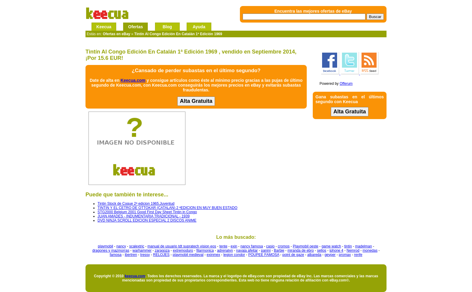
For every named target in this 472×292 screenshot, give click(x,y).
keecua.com (135, 276)
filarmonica (205, 250)
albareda (314, 255)
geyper (330, 255)
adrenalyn (225, 250)
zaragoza (162, 250)
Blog (167, 26)
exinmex (213, 255)
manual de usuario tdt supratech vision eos (182, 246)
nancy (121, 246)
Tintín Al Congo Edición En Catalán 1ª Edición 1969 (178, 34)
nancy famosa (252, 246)
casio (270, 246)
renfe (358, 255)
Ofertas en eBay (116, 34)
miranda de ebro (300, 250)
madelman (363, 246)
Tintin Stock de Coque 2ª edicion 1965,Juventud (136, 203)
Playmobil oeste (305, 246)
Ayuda (199, 26)
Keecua (103, 26)
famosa (115, 255)
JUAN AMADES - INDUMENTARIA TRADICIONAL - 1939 (144, 216)
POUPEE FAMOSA (263, 255)
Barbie (279, 250)
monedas (370, 250)
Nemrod (352, 250)
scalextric (136, 246)
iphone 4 (336, 250)
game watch (331, 246)
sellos (321, 250)
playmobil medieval (188, 255)
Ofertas (135, 26)
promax (345, 255)
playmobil (105, 246)
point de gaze (293, 255)
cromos (284, 246)
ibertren (131, 255)
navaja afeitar (247, 250)
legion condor (234, 255)
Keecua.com (133, 80)
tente (223, 246)
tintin (348, 246)
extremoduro (183, 250)
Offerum (346, 83)
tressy (145, 255)
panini (266, 250)
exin (234, 246)
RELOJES (161, 255)
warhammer (141, 250)
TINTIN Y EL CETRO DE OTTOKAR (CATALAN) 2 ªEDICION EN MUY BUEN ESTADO (168, 208)
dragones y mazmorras (110, 250)
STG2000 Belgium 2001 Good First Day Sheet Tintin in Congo (147, 212)
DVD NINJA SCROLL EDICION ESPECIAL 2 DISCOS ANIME (147, 220)
